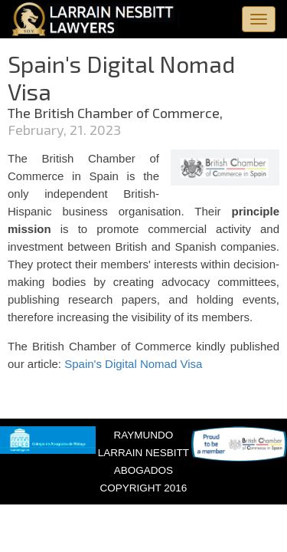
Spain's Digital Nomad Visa (133, 363)
